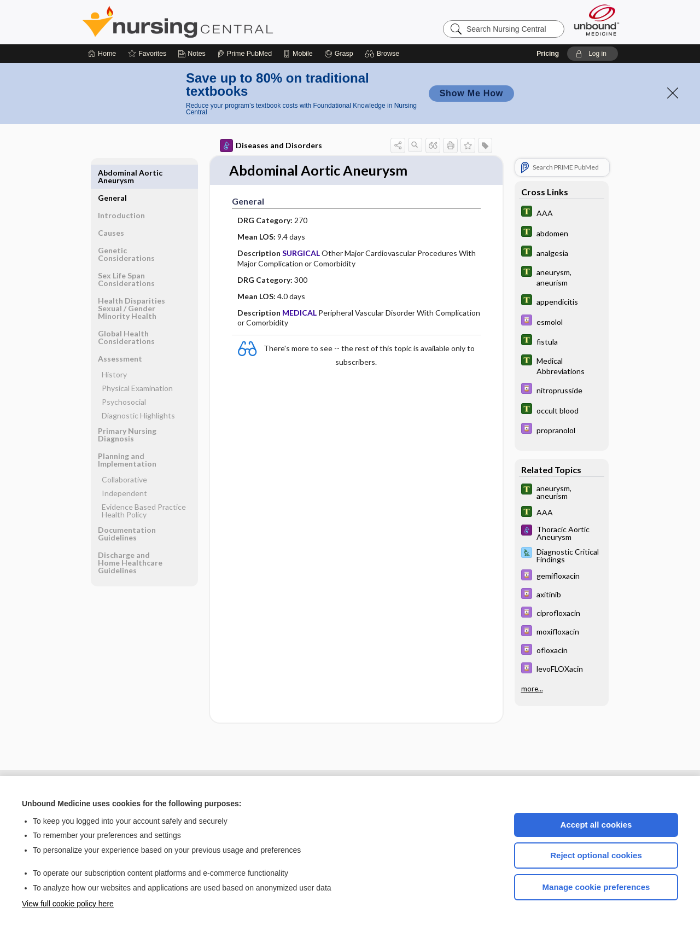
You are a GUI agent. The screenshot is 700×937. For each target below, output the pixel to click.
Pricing (547, 53)
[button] (383, 53)
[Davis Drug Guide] (562, 321)
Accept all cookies (596, 824)
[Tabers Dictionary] (562, 212)
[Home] (102, 53)
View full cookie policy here (68, 903)
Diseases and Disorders (271, 145)
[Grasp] (338, 53)
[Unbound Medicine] (597, 20)
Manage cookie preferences (596, 887)
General (112, 172)
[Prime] (244, 53)
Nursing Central (218, 21)
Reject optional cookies (596, 855)
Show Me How (471, 93)
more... (532, 688)
